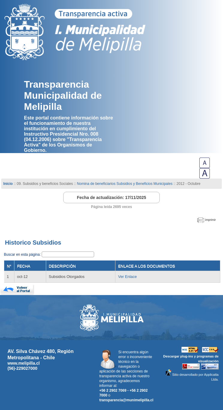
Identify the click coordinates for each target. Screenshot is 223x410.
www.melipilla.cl (23, 363)
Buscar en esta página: (23, 254)
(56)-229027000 (22, 368)
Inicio (8, 184)
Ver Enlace (127, 276)
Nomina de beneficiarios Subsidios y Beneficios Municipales (125, 184)
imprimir (210, 220)
